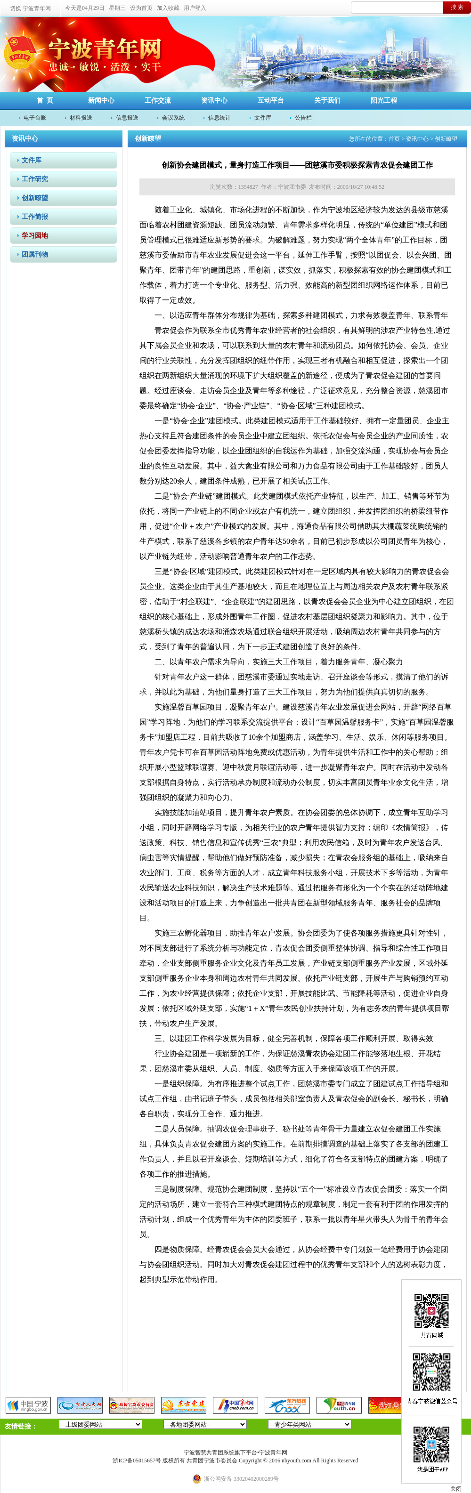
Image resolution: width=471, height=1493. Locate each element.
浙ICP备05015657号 (137, 1460)
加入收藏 (168, 8)
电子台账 (35, 117)
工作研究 (35, 179)
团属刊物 (35, 254)
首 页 (45, 100)
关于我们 (327, 100)
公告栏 (303, 117)
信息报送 (127, 117)
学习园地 (35, 235)
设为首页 (141, 8)
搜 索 (457, 7)
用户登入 (195, 8)
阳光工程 (384, 100)
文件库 (262, 117)
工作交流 (158, 100)
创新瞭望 (35, 198)
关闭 (456, 1488)
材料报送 (81, 117)
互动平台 (271, 100)
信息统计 (219, 117)
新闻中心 (101, 100)
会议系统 (173, 117)
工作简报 (35, 216)
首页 (394, 139)
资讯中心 (214, 100)
